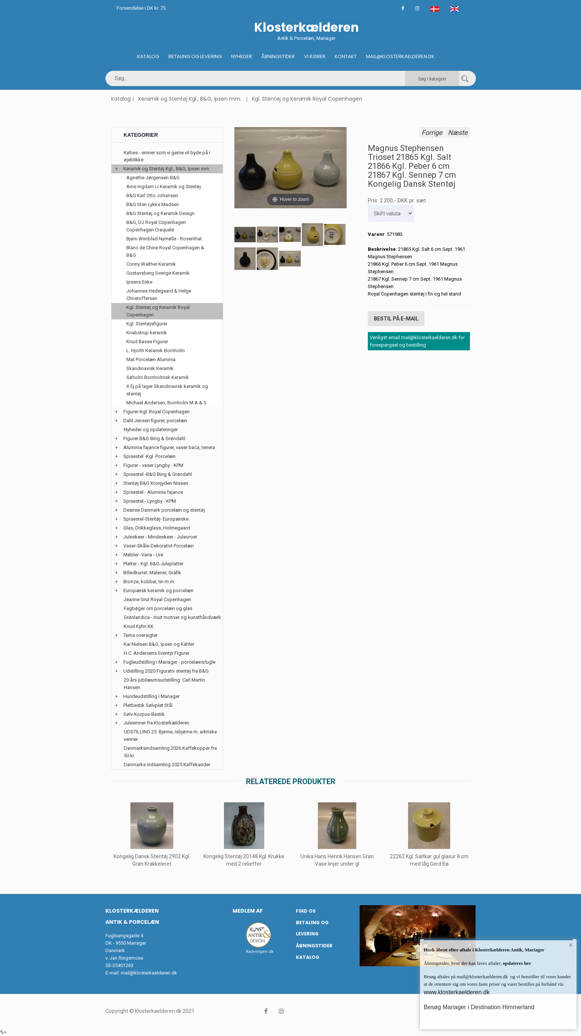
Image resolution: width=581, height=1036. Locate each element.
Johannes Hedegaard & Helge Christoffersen (158, 294)
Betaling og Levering (195, 56)
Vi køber (314, 56)
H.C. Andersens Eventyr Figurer (156, 653)
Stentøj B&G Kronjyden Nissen (155, 483)
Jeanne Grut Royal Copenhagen (157, 599)
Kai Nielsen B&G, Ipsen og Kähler (159, 644)
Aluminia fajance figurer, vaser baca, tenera (169, 447)
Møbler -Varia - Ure (143, 555)
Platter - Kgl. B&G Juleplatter (153, 563)
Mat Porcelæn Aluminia (151, 359)
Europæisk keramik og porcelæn (158, 590)
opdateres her (516, 963)
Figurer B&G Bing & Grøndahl (154, 438)
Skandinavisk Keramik (150, 368)
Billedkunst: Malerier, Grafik (152, 572)
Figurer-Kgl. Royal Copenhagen (156, 411)
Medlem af (248, 911)
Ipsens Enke (139, 282)
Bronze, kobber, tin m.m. (149, 581)
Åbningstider (278, 56)
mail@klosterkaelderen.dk (149, 973)
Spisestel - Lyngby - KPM (149, 501)
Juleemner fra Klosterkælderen (156, 723)
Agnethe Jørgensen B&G (153, 177)
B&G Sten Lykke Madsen (152, 204)
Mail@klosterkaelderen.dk (400, 56)
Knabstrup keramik (146, 332)
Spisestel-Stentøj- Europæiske (156, 519)
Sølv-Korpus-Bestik (144, 714)
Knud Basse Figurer (147, 341)
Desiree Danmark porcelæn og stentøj (164, 510)
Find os (306, 911)
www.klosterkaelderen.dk (457, 992)
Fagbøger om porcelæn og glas (158, 608)
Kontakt (346, 56)
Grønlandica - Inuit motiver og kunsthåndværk (172, 617)
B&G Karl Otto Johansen (152, 195)
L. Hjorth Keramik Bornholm (155, 350)
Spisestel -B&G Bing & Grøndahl (157, 474)
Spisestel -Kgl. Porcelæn (149, 456)
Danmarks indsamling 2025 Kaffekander (167, 764)
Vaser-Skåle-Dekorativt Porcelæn (158, 546)
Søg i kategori (432, 79)
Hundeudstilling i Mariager (151, 696)
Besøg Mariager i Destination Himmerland (479, 1007)
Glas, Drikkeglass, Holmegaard (156, 528)
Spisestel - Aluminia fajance (153, 492)
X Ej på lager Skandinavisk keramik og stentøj (167, 390)
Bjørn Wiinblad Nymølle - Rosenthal (164, 238)
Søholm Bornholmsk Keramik (157, 377)
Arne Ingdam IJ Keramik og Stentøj (163, 186)
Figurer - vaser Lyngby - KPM (153, 465)
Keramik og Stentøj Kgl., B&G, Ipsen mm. (189, 98)
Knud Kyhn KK (139, 626)
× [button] (571, 945)
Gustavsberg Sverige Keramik (158, 273)
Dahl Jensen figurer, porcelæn (155, 420)
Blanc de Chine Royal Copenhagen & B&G (165, 251)
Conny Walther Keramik (151, 264)
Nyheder (241, 56)
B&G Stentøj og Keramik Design (160, 213)
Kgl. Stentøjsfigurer (146, 323)
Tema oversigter (140, 635)
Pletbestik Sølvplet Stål (148, 705)
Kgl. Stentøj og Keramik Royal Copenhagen (307, 98)
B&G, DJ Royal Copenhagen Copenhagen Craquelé (156, 226)
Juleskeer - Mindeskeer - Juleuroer (160, 537)
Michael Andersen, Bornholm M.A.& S (166, 402)
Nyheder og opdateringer (151, 429)
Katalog (148, 56)
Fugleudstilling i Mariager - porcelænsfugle (169, 662)
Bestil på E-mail (396, 319)
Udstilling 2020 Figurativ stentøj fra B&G (166, 671)
